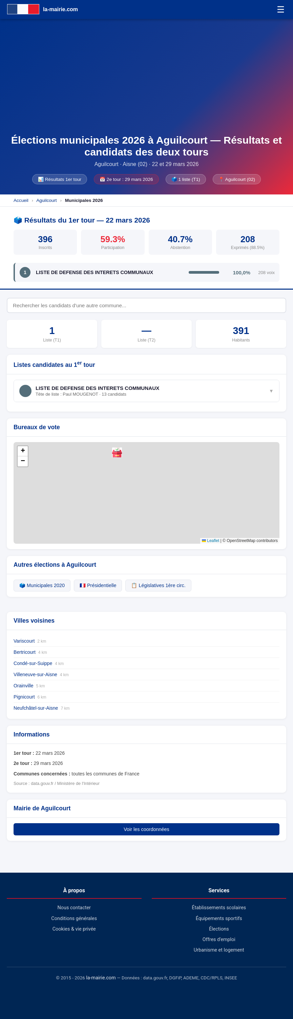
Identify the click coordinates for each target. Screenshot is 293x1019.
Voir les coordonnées (146, 829)
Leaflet (210, 540)
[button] (117, 452)
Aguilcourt (46, 200)
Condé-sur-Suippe (39, 663)
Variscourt (30, 641)
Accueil (21, 200)
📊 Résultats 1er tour (59, 179)
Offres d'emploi (219, 939)
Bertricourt (30, 652)
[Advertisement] (146, 83)
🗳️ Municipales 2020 (42, 585)
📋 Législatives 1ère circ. (158, 585)
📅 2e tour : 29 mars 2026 (126, 179)
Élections (219, 929)
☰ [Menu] (281, 9)
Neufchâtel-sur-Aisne (41, 708)
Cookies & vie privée (74, 929)
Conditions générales (74, 918)
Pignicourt (30, 697)
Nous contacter (74, 908)
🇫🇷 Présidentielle (98, 585)
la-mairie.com (101, 978)
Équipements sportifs (219, 918)
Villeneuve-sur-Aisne (41, 674)
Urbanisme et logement (219, 950)
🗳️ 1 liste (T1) (185, 179)
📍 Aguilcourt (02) (236, 179)
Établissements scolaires (219, 908)
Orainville (29, 685)
